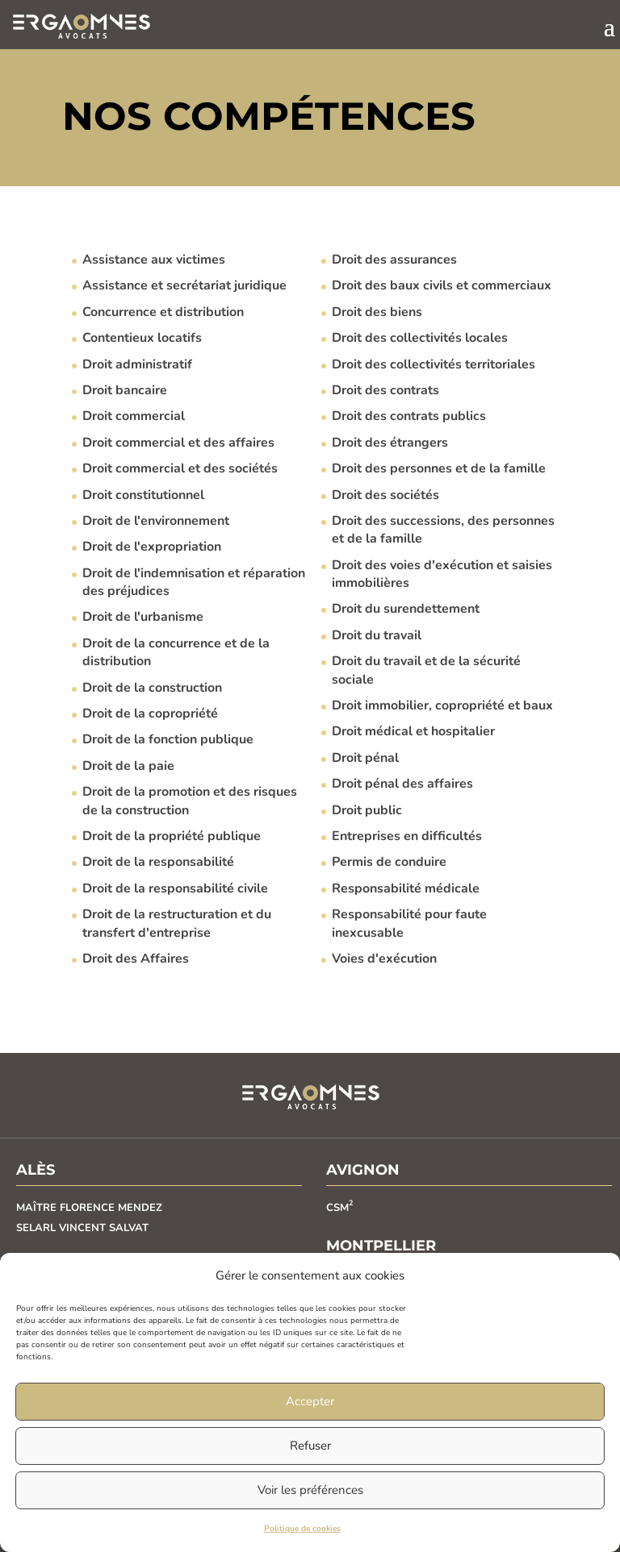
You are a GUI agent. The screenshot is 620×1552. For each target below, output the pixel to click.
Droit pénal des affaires (402, 784)
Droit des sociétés (385, 495)
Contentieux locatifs (142, 338)
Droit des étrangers (390, 442)
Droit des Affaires (135, 958)
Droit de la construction (152, 688)
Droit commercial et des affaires (178, 442)
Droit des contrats (385, 390)
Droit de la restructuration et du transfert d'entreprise (176, 923)
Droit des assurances (394, 259)
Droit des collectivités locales (420, 338)
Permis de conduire (389, 862)
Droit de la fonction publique (167, 739)
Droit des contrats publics (409, 416)
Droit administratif (137, 364)
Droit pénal (365, 758)
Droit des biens (377, 312)
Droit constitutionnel (143, 495)
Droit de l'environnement (155, 521)
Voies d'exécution (384, 958)
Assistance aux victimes (153, 259)
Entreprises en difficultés (407, 836)
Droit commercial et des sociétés (180, 468)
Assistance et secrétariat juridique (184, 285)
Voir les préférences (310, 1490)
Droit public (367, 810)
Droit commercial (133, 416)
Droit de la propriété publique (171, 836)
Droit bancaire (124, 390)
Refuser (310, 1446)
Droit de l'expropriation (151, 546)
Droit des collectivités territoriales (433, 364)
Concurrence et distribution (163, 312)
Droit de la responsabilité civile (175, 888)
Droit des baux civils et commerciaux (441, 285)
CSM (339, 1207)
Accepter (310, 1401)
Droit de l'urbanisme (142, 617)
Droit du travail (376, 635)
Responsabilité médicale (406, 888)
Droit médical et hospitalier (413, 731)
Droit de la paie (128, 766)
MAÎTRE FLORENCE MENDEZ (89, 1207)
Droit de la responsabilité (158, 862)
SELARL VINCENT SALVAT (82, 1228)
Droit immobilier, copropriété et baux (442, 705)
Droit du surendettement (406, 609)
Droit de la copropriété (150, 713)
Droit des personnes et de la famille (439, 468)
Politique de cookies (302, 1528)
